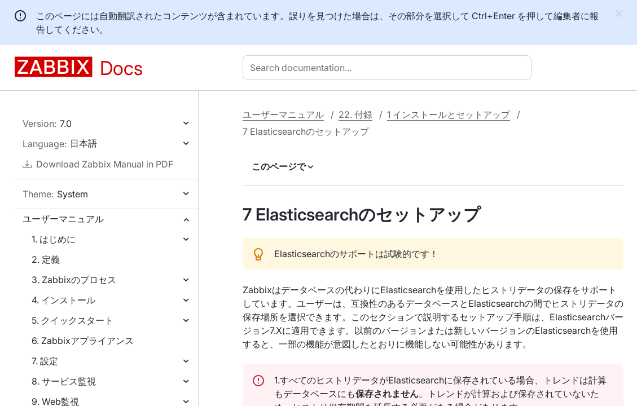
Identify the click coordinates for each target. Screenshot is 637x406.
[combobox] (389, 67)
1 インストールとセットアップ (448, 114)
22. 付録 (355, 114)
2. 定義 (46, 259)
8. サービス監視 (64, 381)
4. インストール (63, 300)
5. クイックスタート (72, 320)
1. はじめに (54, 239)
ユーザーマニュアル (63, 218)
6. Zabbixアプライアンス (83, 340)
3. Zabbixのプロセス (74, 279)
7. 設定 (45, 361)
